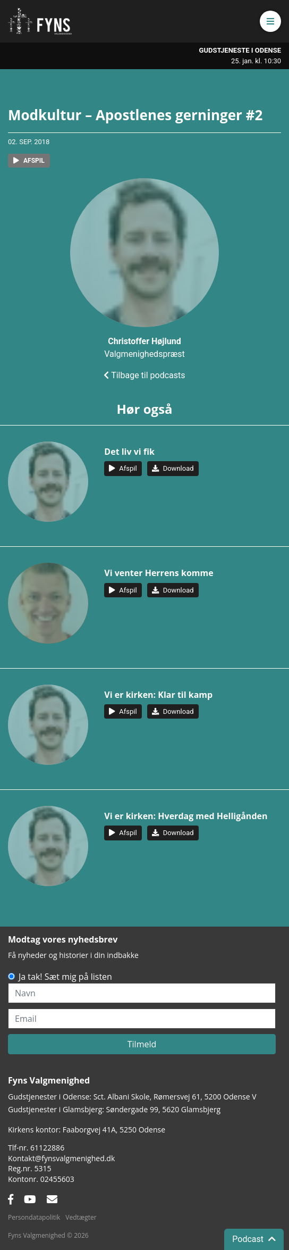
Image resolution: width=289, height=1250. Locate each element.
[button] (270, 21)
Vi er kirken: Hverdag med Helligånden (185, 816)
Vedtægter (80, 1217)
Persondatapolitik (34, 1217)
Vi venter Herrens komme (158, 573)
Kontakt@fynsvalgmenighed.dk (61, 1158)
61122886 (47, 1148)
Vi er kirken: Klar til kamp (158, 695)
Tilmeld (142, 1044)
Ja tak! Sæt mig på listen (65, 976)
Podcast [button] (254, 1239)
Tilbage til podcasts (144, 375)
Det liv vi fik (129, 451)
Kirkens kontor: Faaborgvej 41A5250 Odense (86, 1129)
